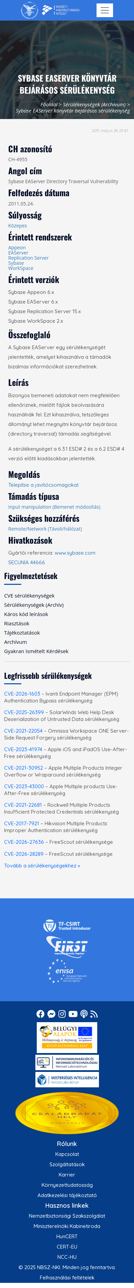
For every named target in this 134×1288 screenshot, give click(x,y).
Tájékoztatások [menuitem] (22, 632)
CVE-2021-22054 (23, 731)
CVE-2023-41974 (23, 749)
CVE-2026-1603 (22, 693)
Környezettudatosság (67, 1185)
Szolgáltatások (67, 1164)
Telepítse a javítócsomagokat (43, 485)
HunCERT (67, 1236)
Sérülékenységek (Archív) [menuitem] (34, 604)
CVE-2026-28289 (24, 854)
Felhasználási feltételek (67, 1277)
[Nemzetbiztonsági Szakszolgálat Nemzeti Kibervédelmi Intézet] (50, 10)
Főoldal (49, 104)
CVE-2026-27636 (24, 842)
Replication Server (28, 258)
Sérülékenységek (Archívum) (94, 104)
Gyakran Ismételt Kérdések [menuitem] (36, 651)
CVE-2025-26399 (24, 712)
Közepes (17, 225)
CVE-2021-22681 (23, 805)
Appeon (17, 247)
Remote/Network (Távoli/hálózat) (45, 528)
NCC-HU (67, 1257)
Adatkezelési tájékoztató (67, 1195)
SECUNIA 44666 (26, 562)
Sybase (16, 263)
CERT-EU (67, 1246)
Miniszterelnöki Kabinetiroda (67, 1226)
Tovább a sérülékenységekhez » (42, 865)
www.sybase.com (75, 553)
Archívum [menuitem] (15, 641)
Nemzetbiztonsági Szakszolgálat (67, 1216)
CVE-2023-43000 (24, 786)
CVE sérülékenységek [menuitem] (29, 595)
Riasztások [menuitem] (16, 623)
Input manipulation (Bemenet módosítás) (54, 507)
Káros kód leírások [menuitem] (26, 614)
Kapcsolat (67, 1154)
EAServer (18, 252)
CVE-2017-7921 (21, 823)
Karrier (67, 1174)
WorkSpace (20, 268)
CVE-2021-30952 (23, 768)
